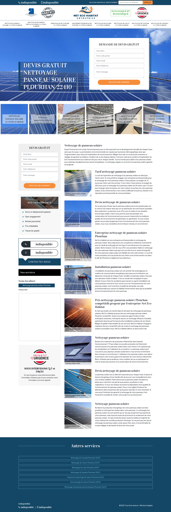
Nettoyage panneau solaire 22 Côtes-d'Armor (12, 24)
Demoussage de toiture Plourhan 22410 (85, 482)
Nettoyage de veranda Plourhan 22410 (85, 458)
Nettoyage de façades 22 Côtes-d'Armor (103, 24)
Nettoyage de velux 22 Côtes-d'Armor (121, 24)
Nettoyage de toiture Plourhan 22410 (85, 463)
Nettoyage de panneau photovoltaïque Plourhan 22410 (85, 487)
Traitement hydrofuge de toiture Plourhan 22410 (85, 477)
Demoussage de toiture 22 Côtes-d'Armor (60, 24)
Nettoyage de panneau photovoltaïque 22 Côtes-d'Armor (36, 24)
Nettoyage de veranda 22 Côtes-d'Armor (159, 24)
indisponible (27, 2)
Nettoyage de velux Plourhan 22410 (85, 468)
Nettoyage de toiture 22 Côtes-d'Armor (140, 24)
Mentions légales (146, 505)
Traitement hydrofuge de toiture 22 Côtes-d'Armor (82, 24)
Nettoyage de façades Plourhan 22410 (85, 472)
